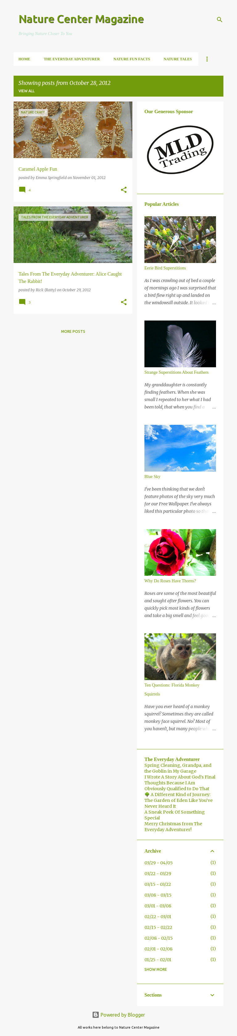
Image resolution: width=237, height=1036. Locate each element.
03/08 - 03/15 (158, 895)
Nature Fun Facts (131, 59)
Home (24, 59)
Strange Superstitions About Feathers (176, 372)
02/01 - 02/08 (158, 949)
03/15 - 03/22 (157, 884)
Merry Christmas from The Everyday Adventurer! (173, 826)
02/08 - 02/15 (158, 938)
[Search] (219, 19)
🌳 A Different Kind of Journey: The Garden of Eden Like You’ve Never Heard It (178, 800)
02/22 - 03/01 (157, 916)
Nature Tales (178, 59)
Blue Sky (152, 476)
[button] (123, 190)
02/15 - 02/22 (158, 927)
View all (27, 91)
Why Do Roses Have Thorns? (170, 581)
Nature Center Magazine (81, 18)
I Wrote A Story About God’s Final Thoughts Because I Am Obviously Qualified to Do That (179, 782)
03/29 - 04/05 (158, 863)
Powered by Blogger (118, 1015)
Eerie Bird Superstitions (165, 268)
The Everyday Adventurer (72, 59)
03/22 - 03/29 (157, 873)
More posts (73, 331)
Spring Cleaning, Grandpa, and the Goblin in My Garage (177, 768)
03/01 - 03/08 (157, 906)
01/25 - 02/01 (157, 959)
